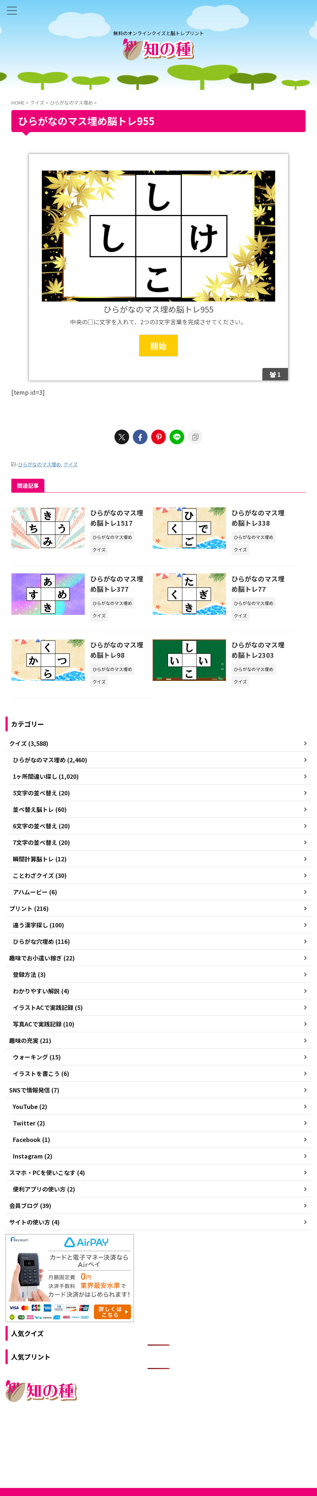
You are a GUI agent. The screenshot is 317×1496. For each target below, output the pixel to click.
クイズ (70, 464)
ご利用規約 (132, 1433)
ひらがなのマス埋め (39, 464)
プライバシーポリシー (174, 1433)
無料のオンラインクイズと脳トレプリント (158, 1447)
